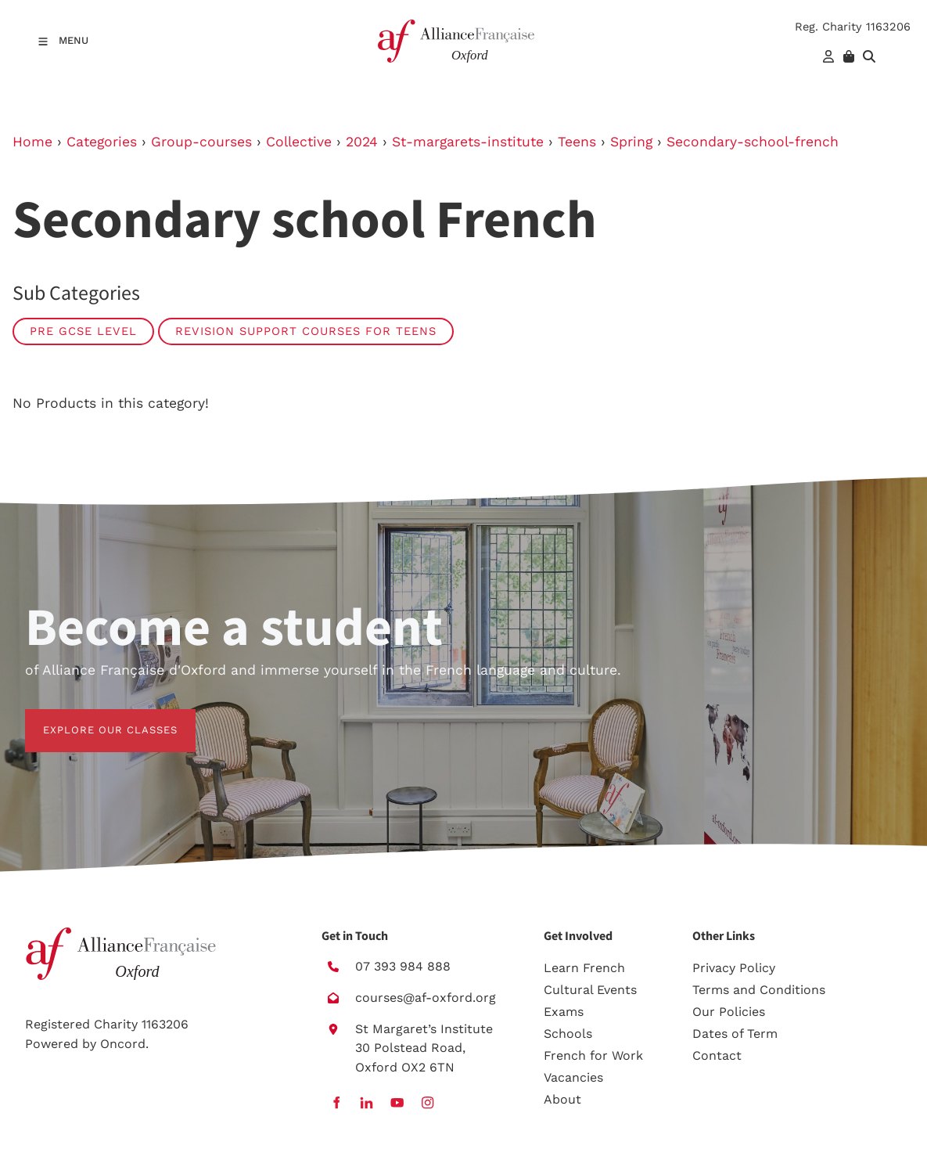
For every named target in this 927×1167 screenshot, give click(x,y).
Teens (577, 141)
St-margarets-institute (468, 141)
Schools (568, 1033)
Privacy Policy (733, 967)
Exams (564, 1011)
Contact (717, 1055)
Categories (101, 141)
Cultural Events (590, 989)
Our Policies (728, 1011)
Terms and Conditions (758, 989)
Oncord (123, 1043)
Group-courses (201, 141)
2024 (362, 141)
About (562, 1099)
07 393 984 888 (403, 966)
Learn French (584, 967)
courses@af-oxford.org (425, 997)
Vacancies (573, 1077)
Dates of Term (735, 1033)
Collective (299, 141)
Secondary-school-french (753, 141)
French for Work (593, 1055)
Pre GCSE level (83, 331)
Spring (631, 141)
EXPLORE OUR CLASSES (92, 718)
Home (32, 141)
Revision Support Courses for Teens (306, 331)
